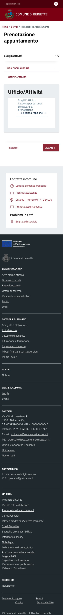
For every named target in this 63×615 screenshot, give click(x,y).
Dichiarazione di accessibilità (17, 547)
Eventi (5, 399)
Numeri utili (8, 455)
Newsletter (8, 586)
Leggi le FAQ (9, 556)
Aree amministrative (13, 275)
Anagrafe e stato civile (14, 325)
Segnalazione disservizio (15, 560)
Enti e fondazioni (11, 285)
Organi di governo (12, 291)
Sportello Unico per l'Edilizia (17, 531)
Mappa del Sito (45, 602)
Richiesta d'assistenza (14, 568)
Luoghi (5, 393)
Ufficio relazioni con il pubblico (18, 445)
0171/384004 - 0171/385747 (29, 429)
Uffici (5, 307)
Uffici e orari (8, 450)
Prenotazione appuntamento (18, 564)
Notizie (6, 375)
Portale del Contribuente (15, 505)
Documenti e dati (11, 280)
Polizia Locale (9, 357)
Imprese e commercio (14, 346)
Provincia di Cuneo (12, 500)
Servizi (14, 26)
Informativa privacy (12, 537)
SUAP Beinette (10, 526)
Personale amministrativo (16, 296)
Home (5, 26)
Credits (19, 602)
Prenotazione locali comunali (18, 510)
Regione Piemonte (12, 3)
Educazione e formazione (16, 341)
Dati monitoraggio (12, 598)
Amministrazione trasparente (18, 552)
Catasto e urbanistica (13, 336)
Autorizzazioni (9, 330)
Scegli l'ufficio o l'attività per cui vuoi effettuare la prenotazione (30, 105)
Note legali (8, 542)
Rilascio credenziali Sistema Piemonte (23, 521)
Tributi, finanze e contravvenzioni (20, 351)
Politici (5, 301)
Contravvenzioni (11, 516)
